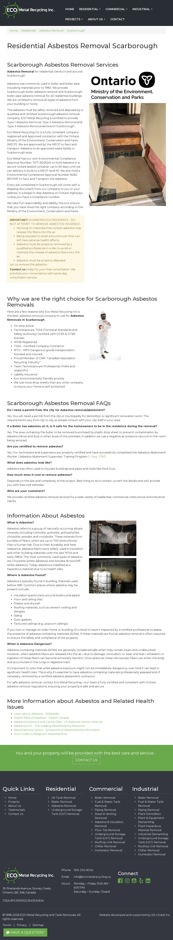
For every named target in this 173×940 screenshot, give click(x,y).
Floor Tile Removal (107, 830)
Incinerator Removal (108, 850)
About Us (97, 20)
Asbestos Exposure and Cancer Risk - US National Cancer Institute (58, 721)
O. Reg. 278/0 (97, 456)
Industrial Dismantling (153, 834)
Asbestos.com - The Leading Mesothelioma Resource (49, 726)
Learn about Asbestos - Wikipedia (36, 713)
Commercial (117, 10)
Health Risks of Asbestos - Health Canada (41, 717)
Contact (117, 19)
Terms (7, 925)
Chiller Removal (105, 846)
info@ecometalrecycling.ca (92, 876)
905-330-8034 (83, 870)
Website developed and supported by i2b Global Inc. (134, 915)
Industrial (143, 10)
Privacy (22, 925)
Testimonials (16, 809)
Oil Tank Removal (64, 797)
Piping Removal (105, 809)
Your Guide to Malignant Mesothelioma (40, 734)
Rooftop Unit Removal (110, 842)
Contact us (18, 269)
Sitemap (38, 925)
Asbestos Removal (64, 805)
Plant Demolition (149, 814)
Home (69, 9)
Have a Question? (25, 932)
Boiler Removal (62, 801)
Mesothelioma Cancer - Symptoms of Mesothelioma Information (57, 730)
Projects (74, 20)
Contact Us (87, 760)
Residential (90, 10)
